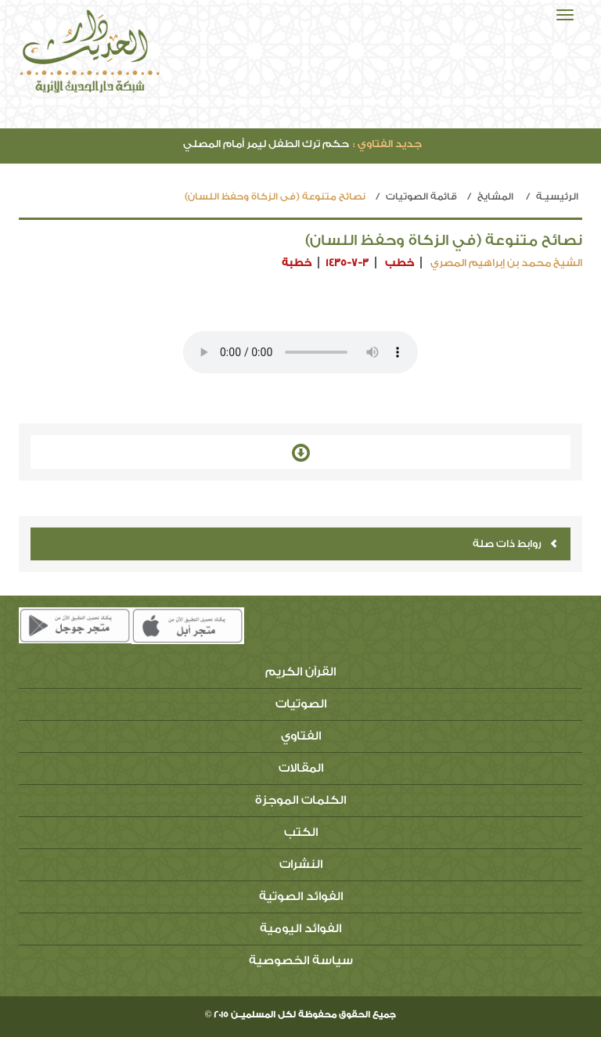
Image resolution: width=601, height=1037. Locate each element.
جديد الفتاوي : (387, 143)
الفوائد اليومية (300, 928)
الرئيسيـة (557, 196)
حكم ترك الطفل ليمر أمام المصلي (302, 143)
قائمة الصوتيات (421, 196)
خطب (399, 262)
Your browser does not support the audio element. (300, 352)
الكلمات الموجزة (300, 800)
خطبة (296, 262)
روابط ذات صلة (515, 543)
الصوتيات (300, 704)
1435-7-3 (347, 262)
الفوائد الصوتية (301, 896)
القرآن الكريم (300, 672)
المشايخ (495, 196)
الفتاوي (301, 736)
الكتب (301, 832)
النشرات (300, 864)
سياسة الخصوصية (301, 960)
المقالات (301, 768)
